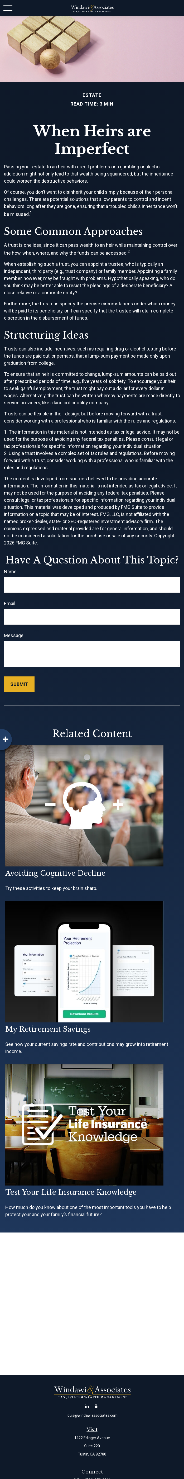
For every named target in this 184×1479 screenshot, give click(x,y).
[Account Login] (96, 1406)
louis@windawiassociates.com (92, 1415)
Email (9, 603)
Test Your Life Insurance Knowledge (71, 1192)
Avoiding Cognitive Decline (55, 873)
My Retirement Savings (47, 1029)
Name (10, 571)
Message (13, 635)
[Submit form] (19, 684)
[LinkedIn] (87, 1406)
